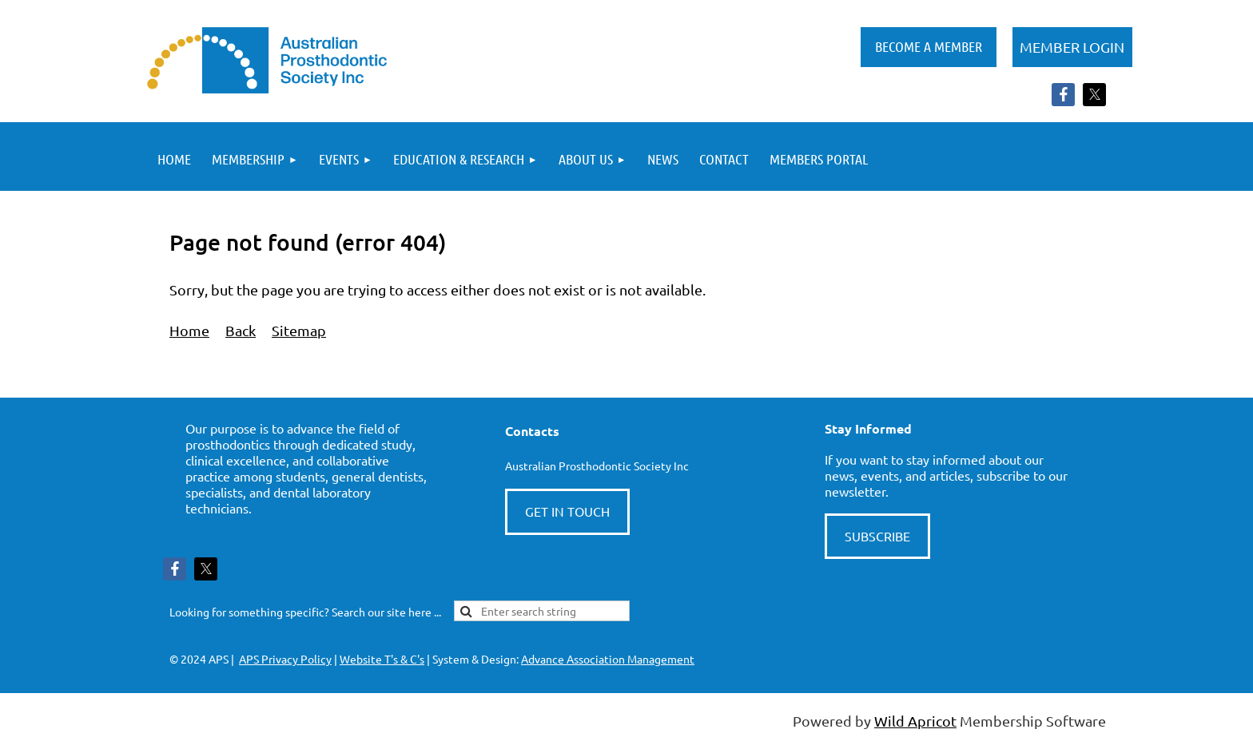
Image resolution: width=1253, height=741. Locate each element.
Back (240, 330)
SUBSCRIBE (877, 536)
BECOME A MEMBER (928, 46)
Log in (1072, 47)
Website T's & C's (382, 659)
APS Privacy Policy (285, 659)
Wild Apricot (915, 720)
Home (189, 330)
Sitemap (299, 330)
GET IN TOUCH (567, 511)
